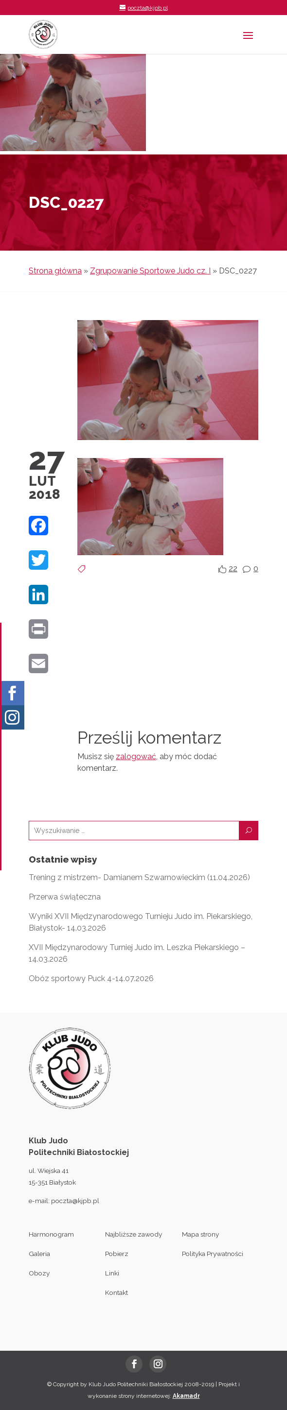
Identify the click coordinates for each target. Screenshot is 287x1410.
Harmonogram (51, 1234)
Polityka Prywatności (212, 1253)
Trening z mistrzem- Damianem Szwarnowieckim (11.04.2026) (139, 877)
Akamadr (186, 1396)
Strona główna (55, 270)
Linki (112, 1273)
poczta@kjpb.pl (75, 1201)
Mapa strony (200, 1234)
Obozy (39, 1273)
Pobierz (116, 1253)
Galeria (39, 1253)
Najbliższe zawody (133, 1234)
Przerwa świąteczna (65, 896)
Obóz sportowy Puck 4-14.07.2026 (91, 978)
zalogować (136, 756)
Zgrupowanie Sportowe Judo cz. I (150, 270)
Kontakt (116, 1292)
